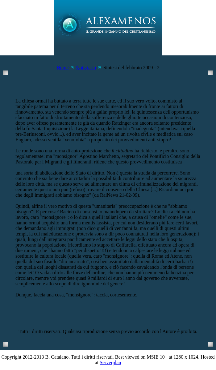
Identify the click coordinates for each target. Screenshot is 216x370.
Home (62, 67)
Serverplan (110, 362)
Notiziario (86, 67)
